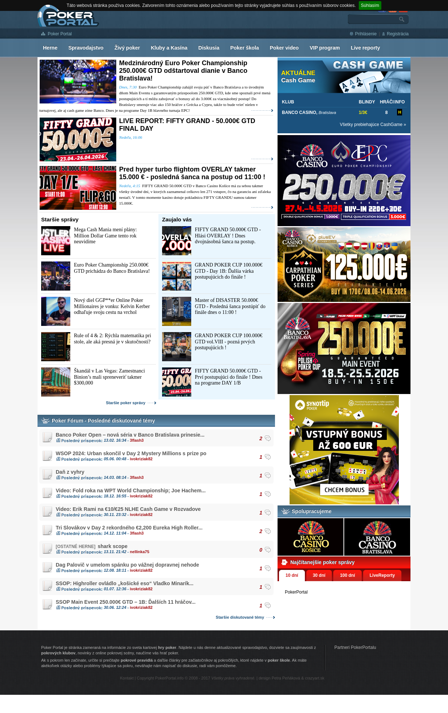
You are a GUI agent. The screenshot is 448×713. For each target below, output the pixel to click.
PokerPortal (296, 592)
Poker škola (244, 48)
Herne (50, 48)
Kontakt (126, 678)
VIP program (325, 48)
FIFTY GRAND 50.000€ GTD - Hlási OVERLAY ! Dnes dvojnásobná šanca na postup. (228, 235)
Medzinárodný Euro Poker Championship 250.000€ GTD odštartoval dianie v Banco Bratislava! (183, 70)
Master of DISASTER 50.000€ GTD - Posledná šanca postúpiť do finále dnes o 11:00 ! (230, 306)
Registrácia (398, 33)
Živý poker (127, 48)
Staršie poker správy (125, 403)
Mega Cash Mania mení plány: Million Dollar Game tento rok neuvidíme (105, 235)
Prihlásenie (366, 33)
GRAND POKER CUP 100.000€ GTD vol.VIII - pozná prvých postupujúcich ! (228, 341)
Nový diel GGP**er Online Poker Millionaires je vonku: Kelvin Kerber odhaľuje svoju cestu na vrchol (112, 306)
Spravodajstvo (85, 48)
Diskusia (209, 48)
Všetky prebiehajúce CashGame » (373, 124)
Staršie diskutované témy (240, 617)
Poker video (284, 48)
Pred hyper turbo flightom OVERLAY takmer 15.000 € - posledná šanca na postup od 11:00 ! (192, 173)
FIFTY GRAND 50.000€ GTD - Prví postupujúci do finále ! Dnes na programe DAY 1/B (228, 377)
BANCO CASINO (299, 112)
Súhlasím (370, 5)
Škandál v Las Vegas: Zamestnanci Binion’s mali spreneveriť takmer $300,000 (109, 377)
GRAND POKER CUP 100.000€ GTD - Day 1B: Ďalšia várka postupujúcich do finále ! (228, 271)
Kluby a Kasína (169, 48)
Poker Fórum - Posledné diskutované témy (103, 421)
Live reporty (365, 48)
